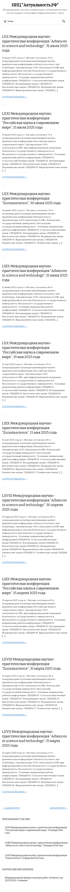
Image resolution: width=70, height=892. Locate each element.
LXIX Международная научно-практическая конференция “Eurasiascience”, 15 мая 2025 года (29, 428)
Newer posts (59, 808)
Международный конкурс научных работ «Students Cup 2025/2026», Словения (34, 879)
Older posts (11, 808)
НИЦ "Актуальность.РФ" (35, 5)
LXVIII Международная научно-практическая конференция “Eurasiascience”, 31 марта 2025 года (31, 664)
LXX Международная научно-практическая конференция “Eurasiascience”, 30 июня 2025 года (31, 198)
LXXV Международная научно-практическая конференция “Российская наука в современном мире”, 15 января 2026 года (36, 830)
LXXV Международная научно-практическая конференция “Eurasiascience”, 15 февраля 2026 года (36, 856)
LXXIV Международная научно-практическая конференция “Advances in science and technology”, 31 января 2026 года (36, 844)
